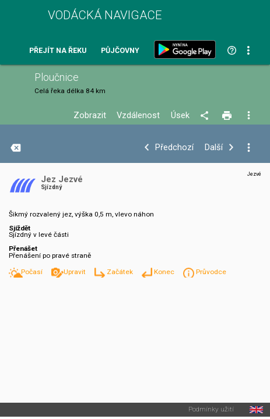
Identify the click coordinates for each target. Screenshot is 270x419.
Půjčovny (120, 51)
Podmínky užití (211, 409)
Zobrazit (89, 115)
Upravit (75, 272)
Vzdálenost (138, 115)
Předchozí (174, 147)
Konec (165, 272)
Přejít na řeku (57, 51)
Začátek (121, 272)
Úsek (180, 115)
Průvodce (211, 272)
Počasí (32, 272)
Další (214, 147)
